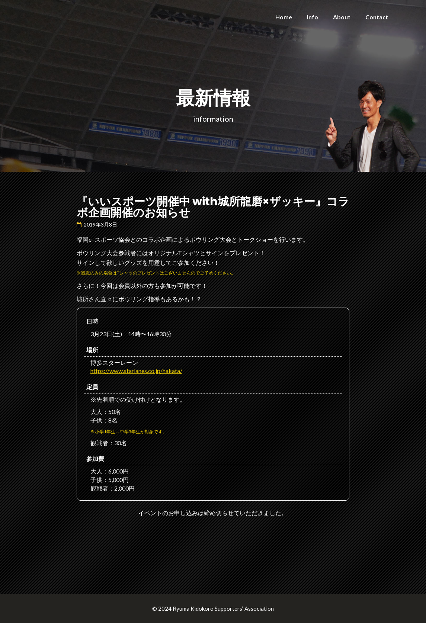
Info (312, 16)
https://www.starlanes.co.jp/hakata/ (136, 370)
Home (283, 16)
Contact (376, 16)
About (341, 16)
